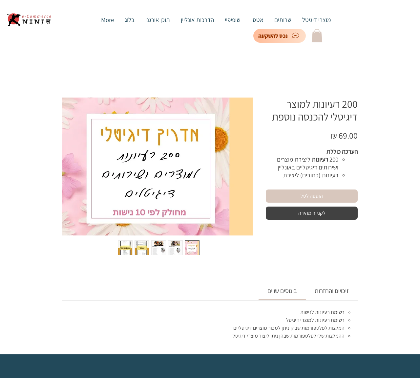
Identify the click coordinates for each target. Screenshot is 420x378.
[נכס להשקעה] (279, 36)
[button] (317, 35)
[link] (282, 291)
